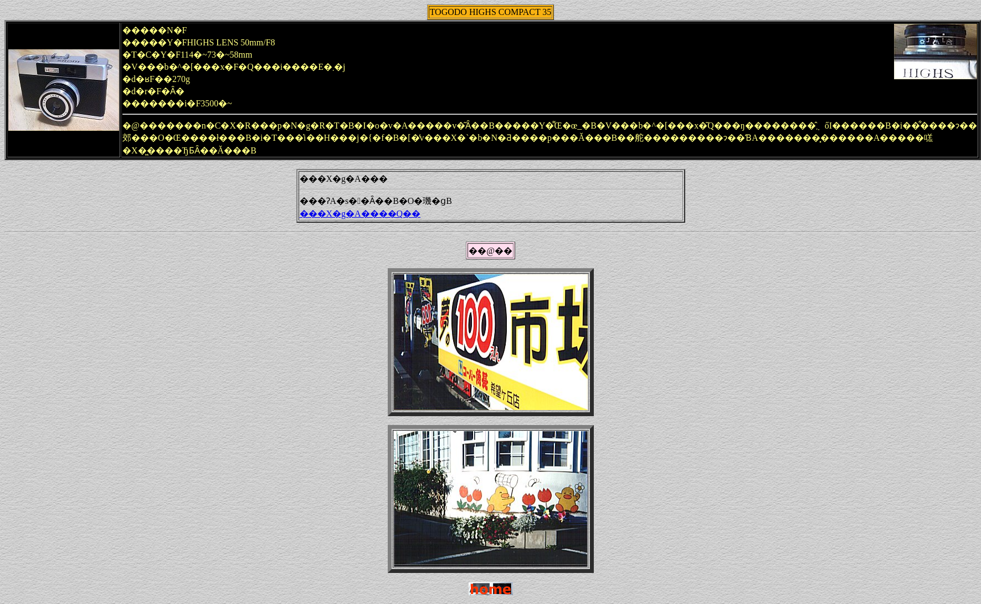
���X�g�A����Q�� (360, 213)
